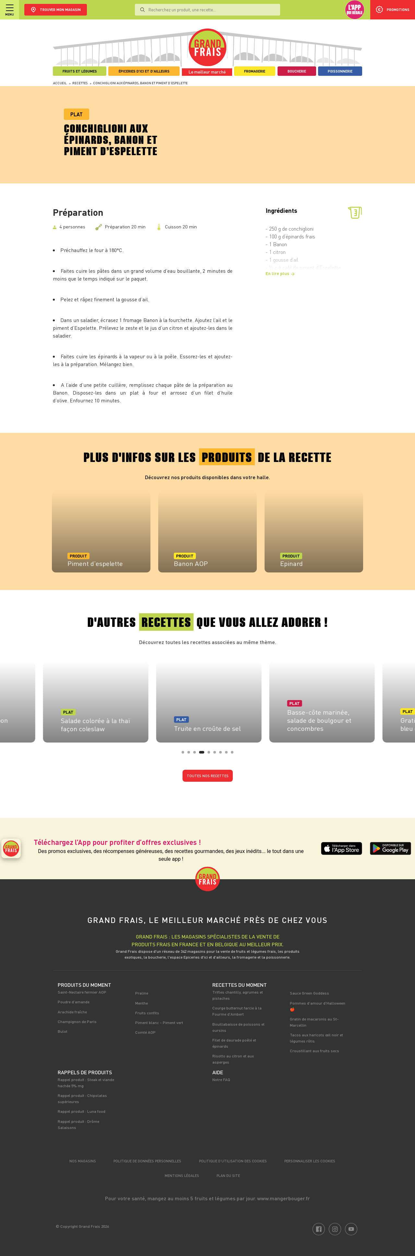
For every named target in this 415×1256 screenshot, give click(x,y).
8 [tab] (228, 754)
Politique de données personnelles (147, 1160)
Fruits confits (147, 1012)
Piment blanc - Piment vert (159, 1022)
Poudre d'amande (73, 1001)
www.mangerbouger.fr (283, 1198)
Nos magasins (82, 1160)
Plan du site (228, 1175)
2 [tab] (190, 754)
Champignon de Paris (77, 1021)
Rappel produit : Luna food (81, 1111)
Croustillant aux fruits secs (314, 1050)
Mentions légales (182, 1175)
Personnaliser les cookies (309, 1160)
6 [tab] (216, 754)
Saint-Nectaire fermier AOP (82, 992)
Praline (141, 993)
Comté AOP (145, 1032)
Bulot (62, 1031)
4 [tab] (205, 754)
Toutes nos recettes (208, 775)
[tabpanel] (101, 531)
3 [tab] (196, 754)
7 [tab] (222, 754)
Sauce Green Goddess (309, 993)
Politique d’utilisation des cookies (233, 1160)
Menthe (141, 1003)
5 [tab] (211, 754)
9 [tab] (234, 754)
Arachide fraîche (72, 1011)
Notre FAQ (221, 1079)
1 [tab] (185, 754)
